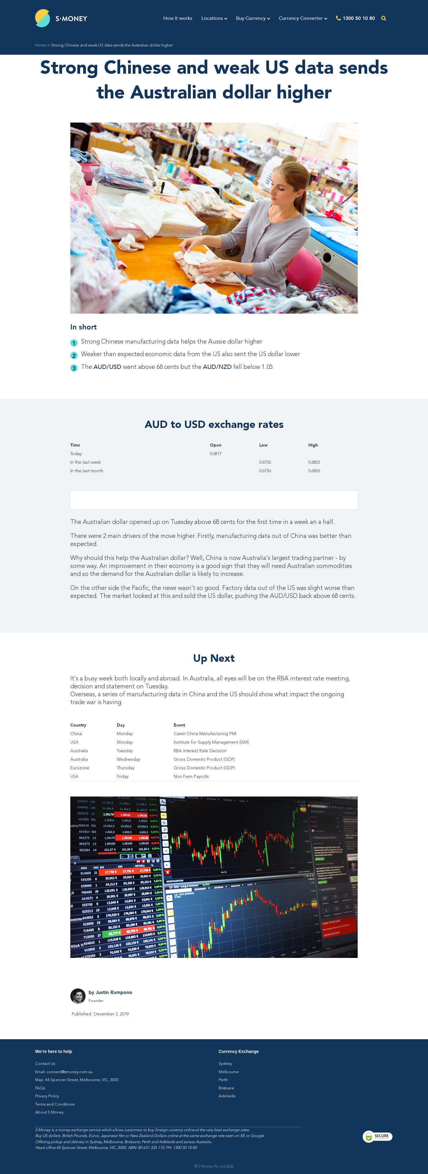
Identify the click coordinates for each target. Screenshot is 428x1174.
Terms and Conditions (55, 1104)
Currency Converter (301, 18)
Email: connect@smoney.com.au (64, 1072)
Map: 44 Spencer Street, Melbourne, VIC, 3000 (77, 1080)
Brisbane (226, 1088)
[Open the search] (384, 18)
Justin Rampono (114, 992)
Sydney (225, 1064)
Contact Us (45, 1064)
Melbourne (229, 1072)
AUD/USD (107, 367)
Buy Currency (251, 18)
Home (40, 45)
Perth (223, 1080)
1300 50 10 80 (359, 18)
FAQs (40, 1088)
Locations (212, 18)
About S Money (49, 1112)
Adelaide (227, 1096)
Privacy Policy (47, 1096)
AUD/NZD (217, 367)
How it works (177, 18)
